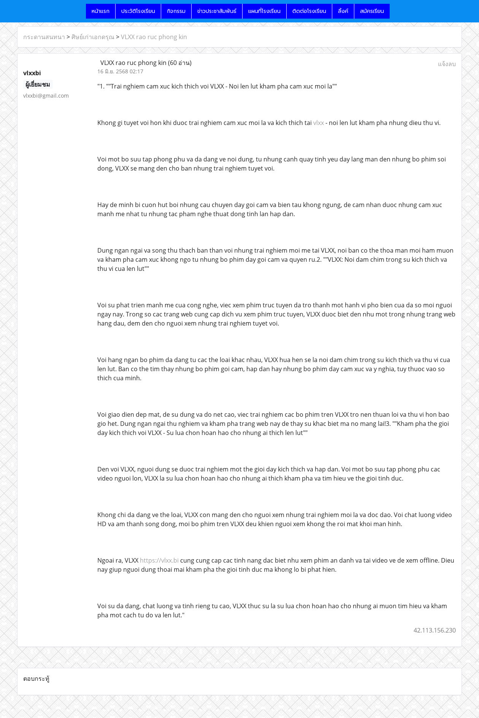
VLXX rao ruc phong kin (154, 37)
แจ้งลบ (447, 64)
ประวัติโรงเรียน (138, 11)
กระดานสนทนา (44, 37)
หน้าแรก (100, 11)
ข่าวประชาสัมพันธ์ (216, 11)
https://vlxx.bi (159, 560)
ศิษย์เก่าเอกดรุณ (92, 37)
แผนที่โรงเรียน (264, 11)
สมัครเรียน (372, 11)
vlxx (318, 123)
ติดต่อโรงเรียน (309, 11)
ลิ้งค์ (343, 11)
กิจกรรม (176, 11)
